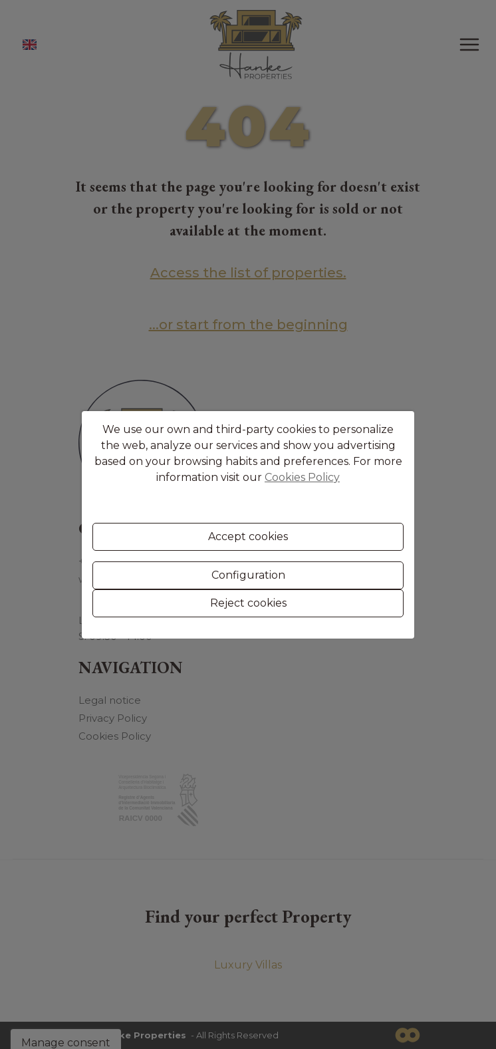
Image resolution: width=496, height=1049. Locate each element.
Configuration (248, 575)
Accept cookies (248, 536)
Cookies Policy (302, 477)
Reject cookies (248, 603)
